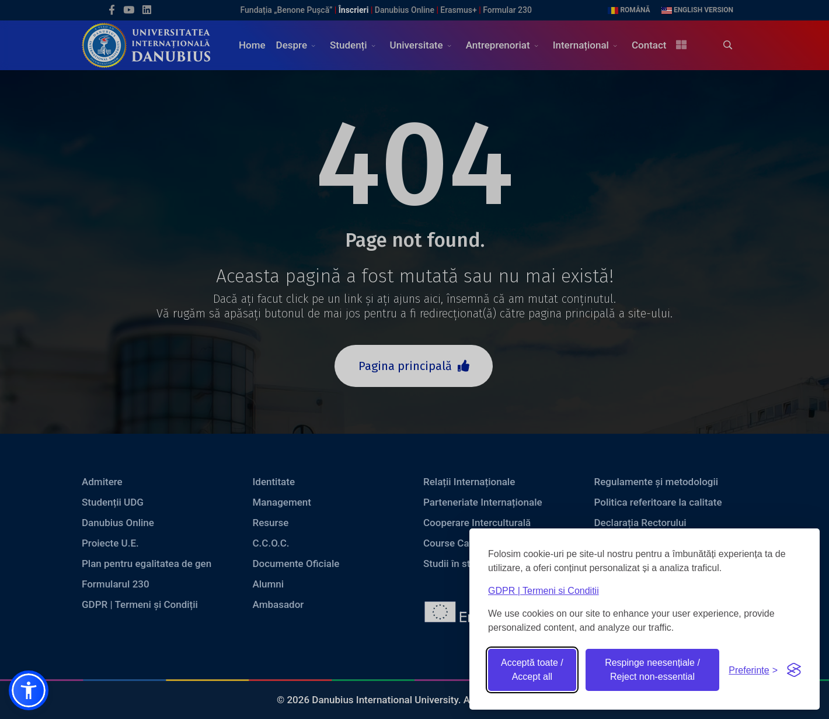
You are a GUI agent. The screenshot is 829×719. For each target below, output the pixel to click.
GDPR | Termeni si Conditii (543, 591)
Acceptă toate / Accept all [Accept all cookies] (532, 670)
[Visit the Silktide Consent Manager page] (794, 670)
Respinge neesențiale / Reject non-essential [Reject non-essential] (652, 670)
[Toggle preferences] (753, 670)
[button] (29, 690)
